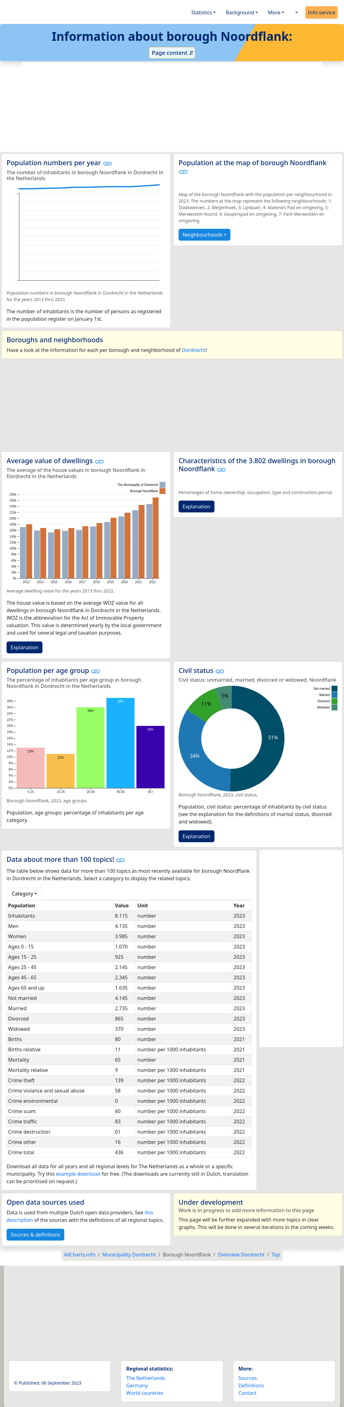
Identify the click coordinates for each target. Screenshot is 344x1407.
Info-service (321, 12)
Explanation (24, 647)
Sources (247, 1378)
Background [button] (240, 12)
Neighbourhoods (203, 234)
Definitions (251, 1385)
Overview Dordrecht (241, 1254)
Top (276, 1254)
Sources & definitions (35, 1234)
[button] (296, 12)
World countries (144, 1393)
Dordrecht (194, 350)
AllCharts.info (80, 1254)
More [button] (274, 12)
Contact (247, 1393)
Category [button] (22, 893)
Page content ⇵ (172, 52)
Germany (137, 1385)
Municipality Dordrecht (129, 1254)
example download (78, 1173)
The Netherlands (145, 1378)
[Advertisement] (172, 107)
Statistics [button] (201, 12)
